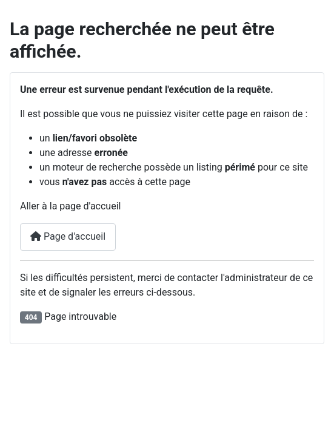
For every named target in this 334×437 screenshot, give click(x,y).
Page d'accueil (67, 236)
